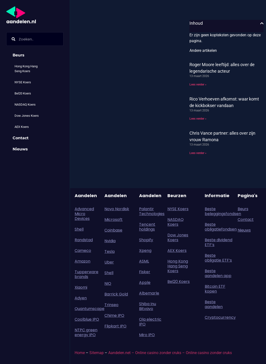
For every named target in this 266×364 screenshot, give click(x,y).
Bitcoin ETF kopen (215, 289)
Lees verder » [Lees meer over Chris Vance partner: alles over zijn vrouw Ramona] (197, 153)
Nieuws (20, 149)
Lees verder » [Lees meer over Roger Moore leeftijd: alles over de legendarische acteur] (197, 84)
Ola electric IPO (150, 322)
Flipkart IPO (115, 326)
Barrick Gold (116, 294)
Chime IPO (114, 315)
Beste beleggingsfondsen (219, 211)
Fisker (144, 272)
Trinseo (111, 305)
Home (80, 352)
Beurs (20, 55)
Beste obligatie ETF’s (218, 258)
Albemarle (149, 293)
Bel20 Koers (23, 93)
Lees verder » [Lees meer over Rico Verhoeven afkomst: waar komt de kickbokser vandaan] (197, 118)
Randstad (84, 240)
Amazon (82, 261)
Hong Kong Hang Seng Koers (26, 68)
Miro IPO (147, 335)
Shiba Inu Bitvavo (147, 306)
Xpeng (145, 250)
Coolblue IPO (87, 319)
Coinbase (113, 230)
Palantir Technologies (151, 211)
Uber (109, 262)
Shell (79, 229)
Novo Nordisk (116, 209)
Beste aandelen (214, 304)
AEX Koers (22, 127)
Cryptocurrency (219, 317)
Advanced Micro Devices (84, 213)
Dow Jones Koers (27, 115)
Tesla (109, 251)
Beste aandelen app (218, 273)
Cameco (83, 250)
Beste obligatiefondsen (219, 227)
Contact (21, 138)
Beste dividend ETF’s (218, 242)
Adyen (81, 298)
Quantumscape (87, 308)
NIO (107, 283)
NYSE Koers (23, 82)
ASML (144, 261)
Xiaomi (81, 287)
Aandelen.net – (121, 352)
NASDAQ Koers (25, 104)
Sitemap (96, 352)
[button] (262, 23)
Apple (144, 282)
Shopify (146, 240)
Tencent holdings (147, 227)
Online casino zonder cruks (209, 352)
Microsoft (113, 219)
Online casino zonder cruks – (160, 352)
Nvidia (110, 241)
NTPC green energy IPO (86, 332)
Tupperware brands (86, 274)
